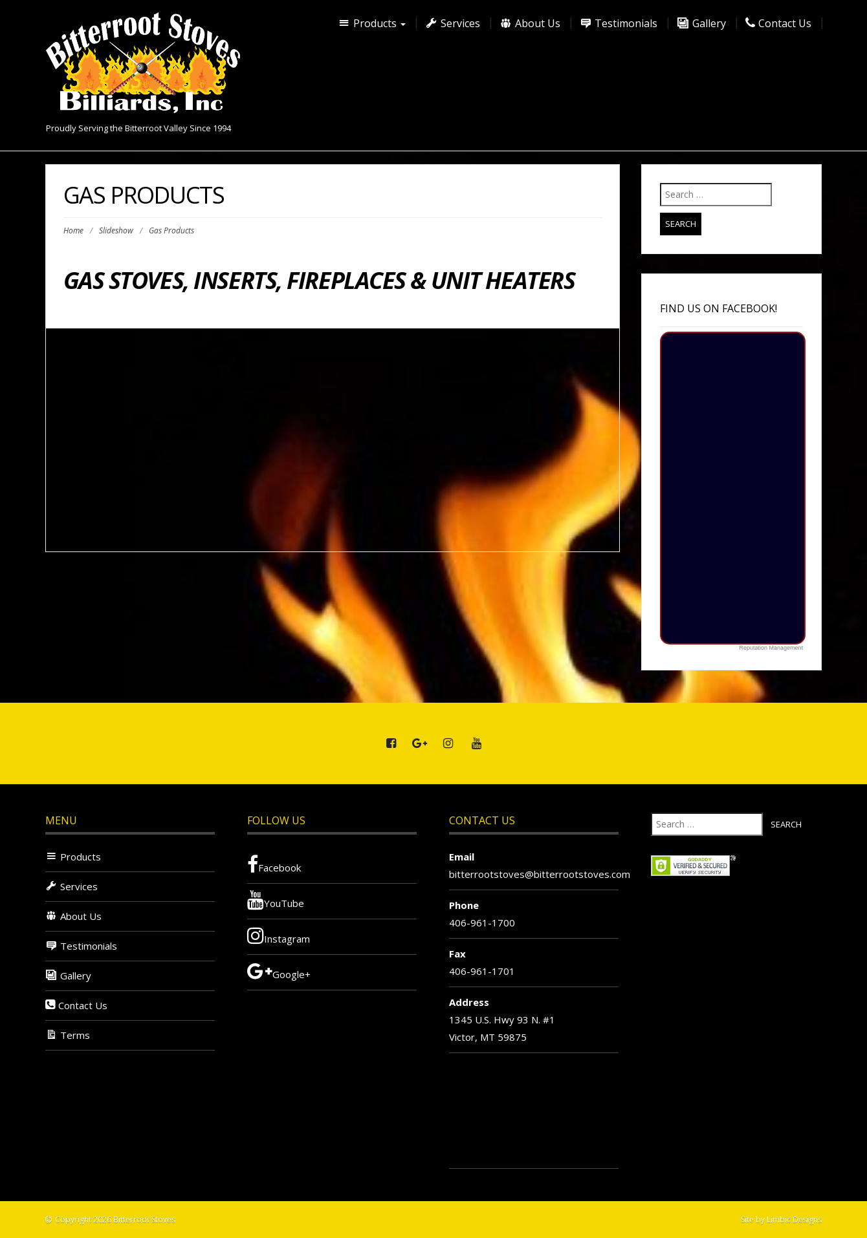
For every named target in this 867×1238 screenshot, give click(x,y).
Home (73, 230)
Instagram (278, 935)
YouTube (275, 900)
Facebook (274, 864)
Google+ (279, 971)
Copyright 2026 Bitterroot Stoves (115, 1219)
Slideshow (116, 230)
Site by (753, 1219)
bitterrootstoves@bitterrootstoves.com (539, 874)
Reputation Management (772, 648)
